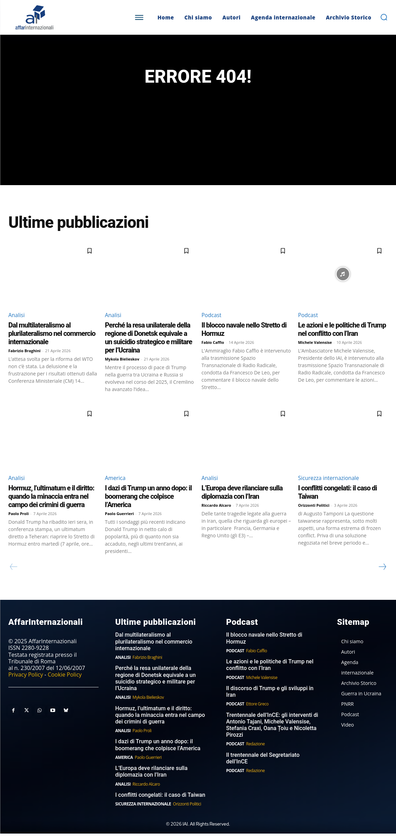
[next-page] (382, 569)
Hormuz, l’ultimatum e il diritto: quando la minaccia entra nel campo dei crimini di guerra (51, 498)
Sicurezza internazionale (329, 480)
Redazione (255, 747)
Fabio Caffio (213, 344)
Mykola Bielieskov (122, 361)
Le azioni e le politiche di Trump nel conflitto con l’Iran (342, 331)
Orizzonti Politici (313, 507)
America (115, 480)
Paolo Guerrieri (119, 516)
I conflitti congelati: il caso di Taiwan (160, 797)
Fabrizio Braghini (24, 352)
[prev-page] (13, 569)
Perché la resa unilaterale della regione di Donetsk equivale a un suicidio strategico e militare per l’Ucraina (148, 339)
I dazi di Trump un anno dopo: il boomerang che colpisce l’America (148, 498)
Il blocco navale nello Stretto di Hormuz (264, 640)
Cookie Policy (65, 677)
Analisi (16, 317)
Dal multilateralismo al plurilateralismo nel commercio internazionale (51, 335)
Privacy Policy (25, 677)
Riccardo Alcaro (216, 507)
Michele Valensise (315, 344)
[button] (384, 17)
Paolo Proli (18, 516)
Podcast (212, 317)
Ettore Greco (257, 706)
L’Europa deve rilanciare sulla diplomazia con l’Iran (242, 494)
